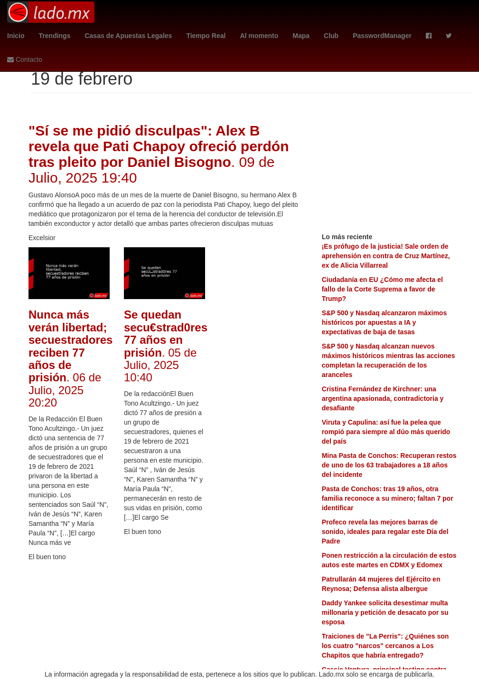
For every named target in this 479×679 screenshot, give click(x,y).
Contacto (24, 59)
